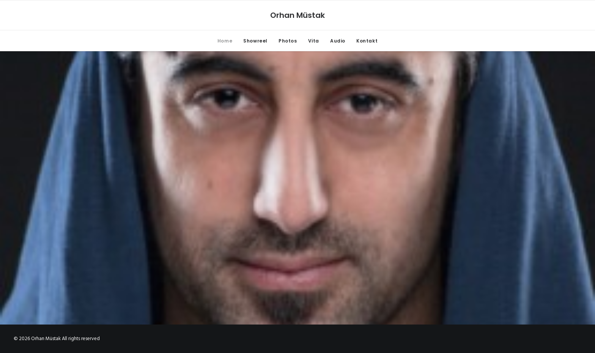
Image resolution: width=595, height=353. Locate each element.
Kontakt (367, 41)
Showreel (255, 41)
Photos (288, 41)
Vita (313, 41)
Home (224, 41)
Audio (337, 41)
